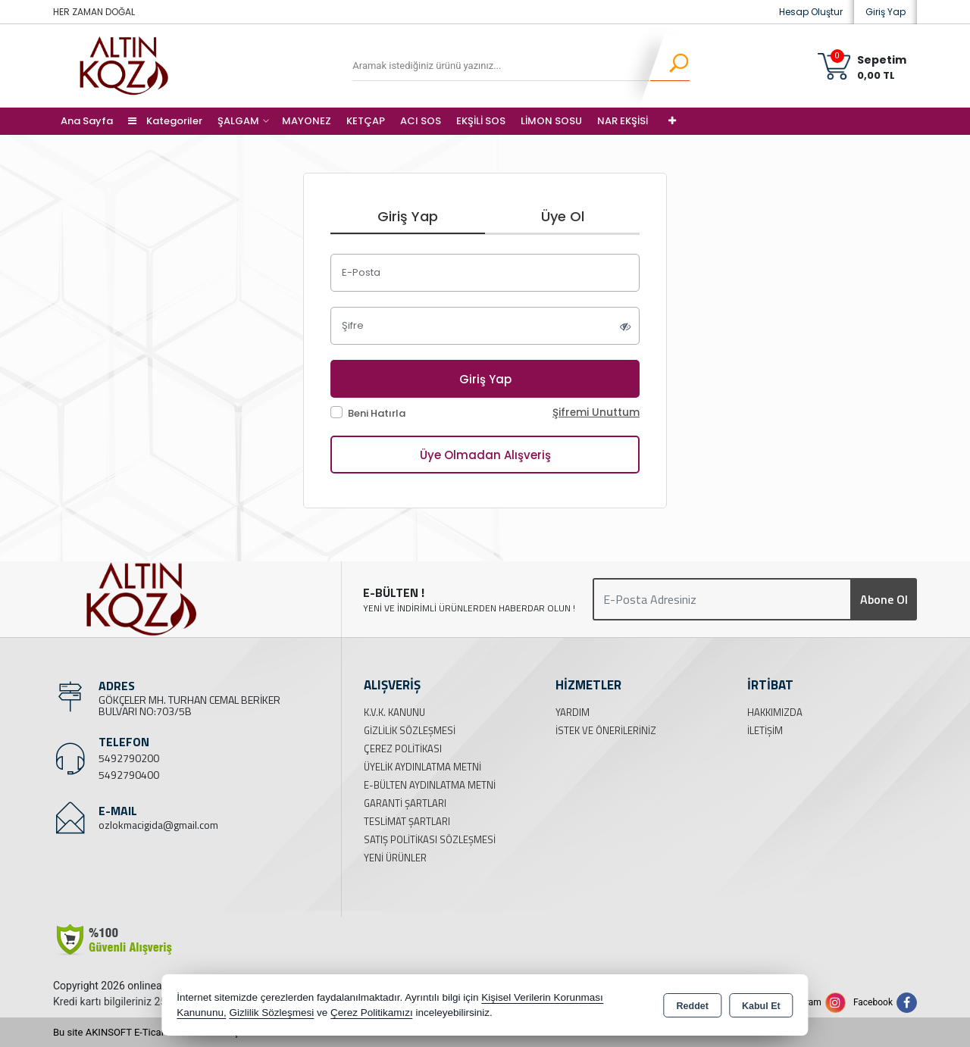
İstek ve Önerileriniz (605, 730)
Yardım (572, 712)
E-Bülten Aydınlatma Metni (430, 784)
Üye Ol (562, 216)
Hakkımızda (775, 712)
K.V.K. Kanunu (394, 712)
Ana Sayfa (87, 121)
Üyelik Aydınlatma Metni (422, 766)
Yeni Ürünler (395, 857)
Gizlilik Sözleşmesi (409, 730)
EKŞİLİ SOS (480, 121)
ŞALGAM (238, 121)
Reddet (693, 1006)
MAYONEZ (306, 121)
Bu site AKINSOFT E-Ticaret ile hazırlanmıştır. (151, 1032)
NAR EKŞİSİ (622, 121)
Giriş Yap (885, 11)
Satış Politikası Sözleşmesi (430, 839)
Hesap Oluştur (811, 11)
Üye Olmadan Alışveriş (485, 455)
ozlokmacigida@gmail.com (158, 825)
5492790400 (129, 775)
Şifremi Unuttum (596, 412)
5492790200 (129, 758)
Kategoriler (165, 121)
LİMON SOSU (551, 121)
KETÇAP (365, 121)
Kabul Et (761, 1006)
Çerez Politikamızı (371, 1012)
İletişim (765, 730)
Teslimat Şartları (407, 821)
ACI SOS (420, 121)
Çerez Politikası (403, 748)
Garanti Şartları (405, 803)
